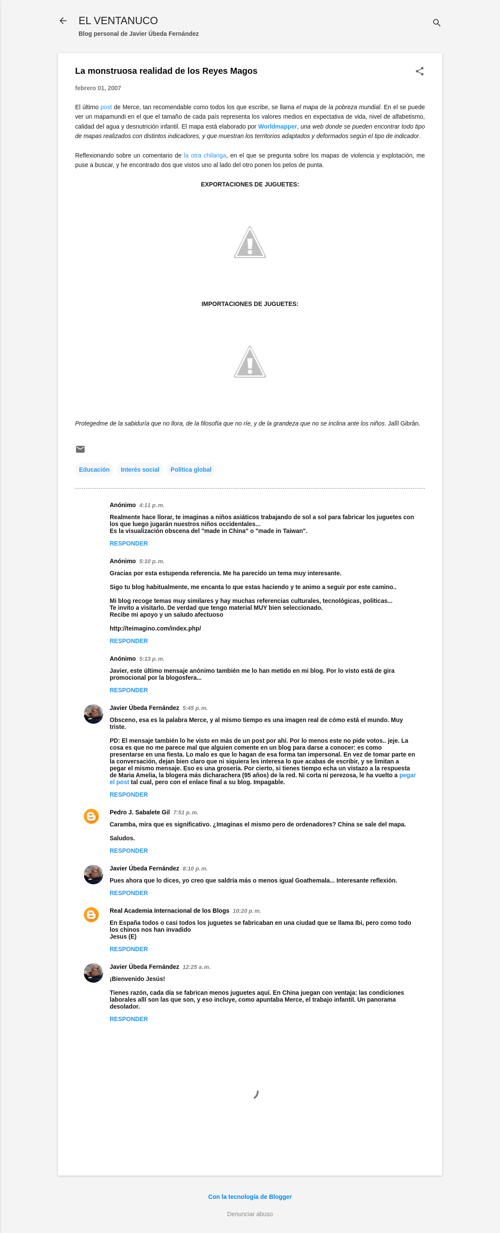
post (106, 107)
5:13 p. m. (152, 659)
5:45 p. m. (195, 708)
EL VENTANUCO (118, 20)
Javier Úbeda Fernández (144, 707)
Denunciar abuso (250, 1214)
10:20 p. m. (247, 911)
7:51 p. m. (185, 812)
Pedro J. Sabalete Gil (140, 812)
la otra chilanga (205, 155)
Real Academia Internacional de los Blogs (169, 910)
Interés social (140, 469)
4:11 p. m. (152, 505)
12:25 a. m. (197, 967)
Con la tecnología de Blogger (250, 1196)
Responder (129, 543)
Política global (191, 469)
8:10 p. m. (195, 868)
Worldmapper (277, 126)
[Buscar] (437, 23)
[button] (420, 72)
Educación (94, 469)
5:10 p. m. (152, 561)
